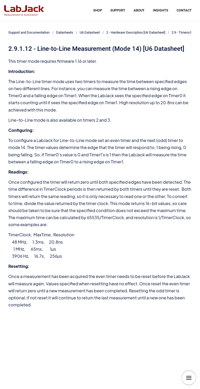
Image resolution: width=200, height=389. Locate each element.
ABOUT (139, 10)
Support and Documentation (28, 32)
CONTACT (184, 10)
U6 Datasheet (90, 32)
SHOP (97, 10)
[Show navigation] (189, 378)
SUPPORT (117, 10)
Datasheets (64, 32)
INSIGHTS (160, 10)
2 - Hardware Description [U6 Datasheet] (135, 32)
